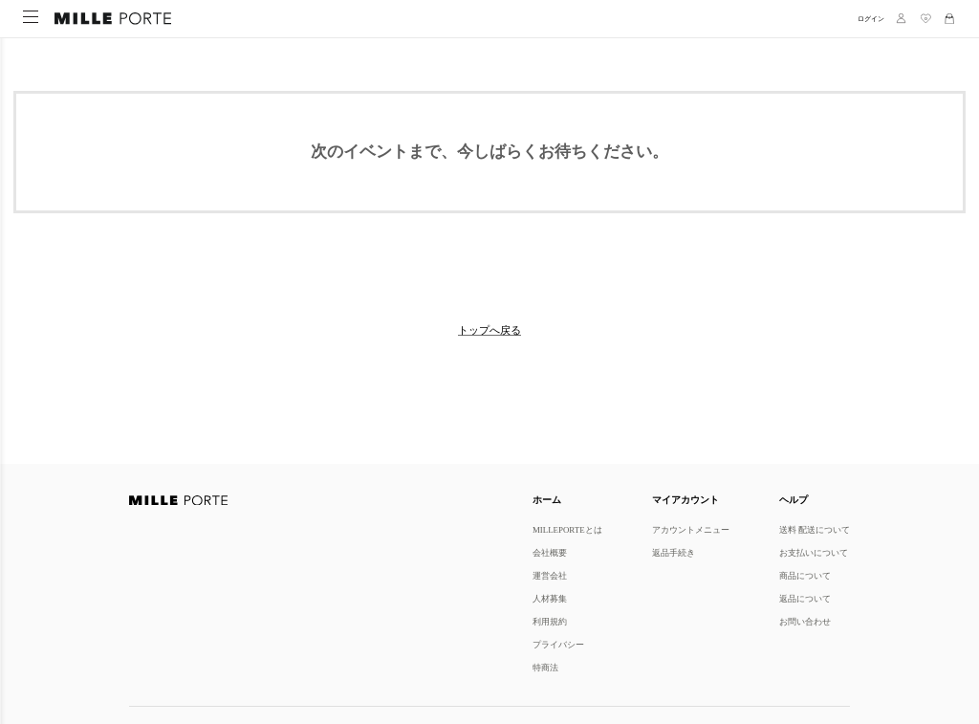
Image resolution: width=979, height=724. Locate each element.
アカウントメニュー (690, 529)
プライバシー (558, 644)
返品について (805, 598)
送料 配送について (814, 529)
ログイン (871, 18)
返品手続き (673, 552)
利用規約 (550, 621)
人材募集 (550, 598)
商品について (805, 575)
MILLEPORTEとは (567, 529)
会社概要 (550, 552)
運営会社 (550, 575)
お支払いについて (813, 552)
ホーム (547, 499)
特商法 (545, 667)
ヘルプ (793, 499)
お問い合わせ (805, 621)
